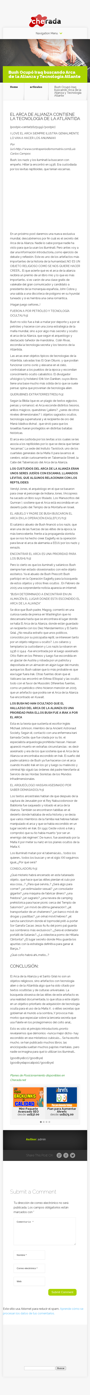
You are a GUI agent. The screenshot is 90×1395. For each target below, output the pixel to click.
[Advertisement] (45, 202)
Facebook (66, 1155)
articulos (36, 87)
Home (14, 87)
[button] (40, 1122)
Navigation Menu (47, 33)
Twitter (72, 1155)
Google (59, 1155)
